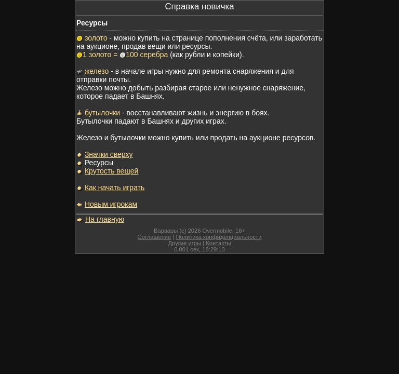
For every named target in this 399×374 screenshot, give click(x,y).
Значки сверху (109, 154)
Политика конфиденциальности (218, 237)
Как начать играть (114, 187)
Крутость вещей (111, 171)
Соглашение (154, 237)
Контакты (218, 243)
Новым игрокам (111, 204)
